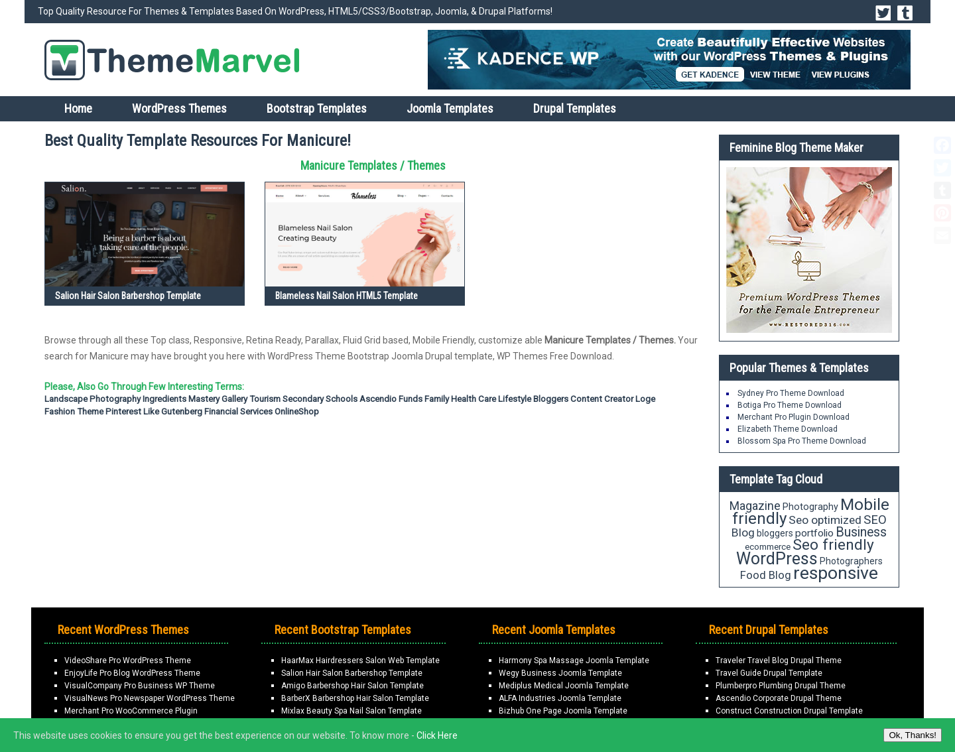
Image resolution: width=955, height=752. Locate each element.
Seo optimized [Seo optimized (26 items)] (825, 520)
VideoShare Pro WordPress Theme (127, 660)
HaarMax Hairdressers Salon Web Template (360, 660)
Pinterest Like (132, 411)
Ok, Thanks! (912, 735)
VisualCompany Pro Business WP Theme (139, 685)
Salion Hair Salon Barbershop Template (128, 295)
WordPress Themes (179, 108)
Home (78, 108)
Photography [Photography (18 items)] (810, 506)
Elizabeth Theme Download (787, 429)
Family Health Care (460, 399)
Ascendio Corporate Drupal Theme (779, 698)
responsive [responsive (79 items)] (835, 573)
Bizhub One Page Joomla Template (563, 711)
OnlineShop (297, 411)
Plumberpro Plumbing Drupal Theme (781, 685)
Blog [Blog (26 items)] (743, 532)
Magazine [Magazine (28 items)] (755, 506)
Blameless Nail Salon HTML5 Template (346, 295)
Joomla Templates (450, 108)
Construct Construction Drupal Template (789, 711)
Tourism (265, 399)
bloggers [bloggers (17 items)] (775, 533)
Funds (410, 399)
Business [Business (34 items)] (861, 532)
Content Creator (601, 399)
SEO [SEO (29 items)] (875, 520)
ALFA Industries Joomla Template (560, 698)
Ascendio (378, 399)
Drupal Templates (574, 108)
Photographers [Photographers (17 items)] (851, 561)
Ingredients (164, 399)
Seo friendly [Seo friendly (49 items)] (833, 545)
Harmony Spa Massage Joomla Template (574, 660)
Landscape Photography (92, 399)
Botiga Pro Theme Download (789, 405)
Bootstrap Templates (317, 108)
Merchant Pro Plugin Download (793, 417)
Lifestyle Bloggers (533, 399)
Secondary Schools (320, 399)
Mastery (204, 399)
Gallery (234, 399)
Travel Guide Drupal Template (769, 673)
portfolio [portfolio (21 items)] (814, 533)
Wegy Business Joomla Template (560, 673)
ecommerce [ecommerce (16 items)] (768, 547)
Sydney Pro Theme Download (790, 393)
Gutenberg (181, 411)
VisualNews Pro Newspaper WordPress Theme (149, 698)
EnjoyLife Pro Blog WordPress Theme (132, 673)
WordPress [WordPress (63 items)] (777, 558)
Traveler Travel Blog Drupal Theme (779, 660)
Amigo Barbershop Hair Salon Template (352, 685)
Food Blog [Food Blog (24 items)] (765, 575)
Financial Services (238, 411)
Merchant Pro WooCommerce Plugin (131, 711)
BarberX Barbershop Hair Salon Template (355, 698)
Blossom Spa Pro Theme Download (801, 441)
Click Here (437, 735)
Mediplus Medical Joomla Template (564, 685)
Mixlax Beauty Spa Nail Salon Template (351, 711)
